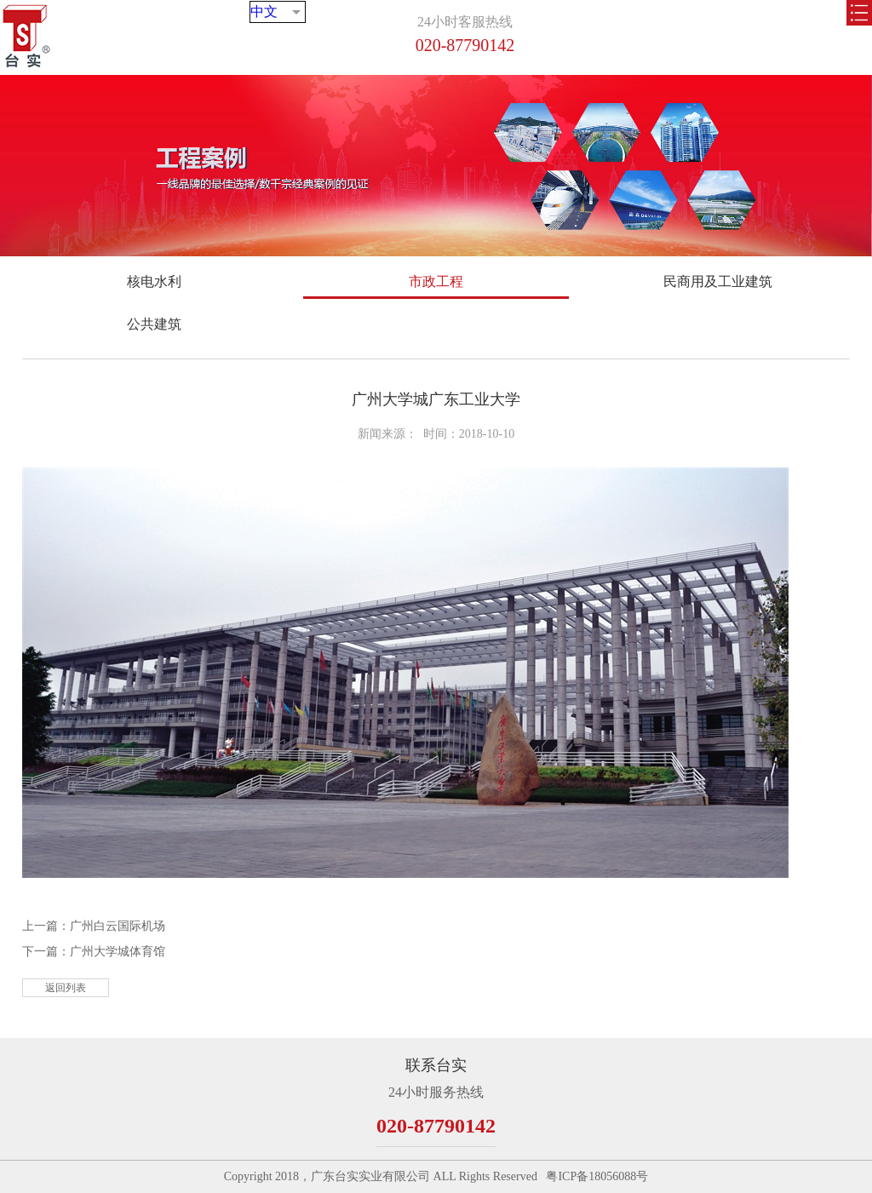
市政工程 (436, 281)
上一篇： (93, 926)
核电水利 (154, 281)
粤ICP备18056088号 (597, 1176)
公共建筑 (154, 324)
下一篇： (93, 951)
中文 (286, 32)
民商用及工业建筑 (717, 281)
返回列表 (65, 988)
